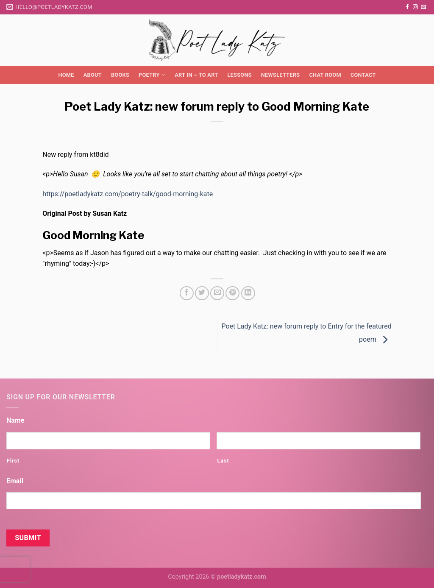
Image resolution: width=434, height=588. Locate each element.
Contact (363, 75)
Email (14, 481)
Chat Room (325, 75)
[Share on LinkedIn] (248, 293)
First (13, 460)
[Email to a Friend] (217, 293)
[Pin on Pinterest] (232, 293)
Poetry (152, 75)
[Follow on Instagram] (415, 7)
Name (15, 420)
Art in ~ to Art (196, 75)
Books (120, 75)
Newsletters (280, 75)
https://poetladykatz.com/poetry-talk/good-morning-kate (127, 194)
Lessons (239, 75)
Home (66, 75)
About (92, 75)
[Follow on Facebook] (407, 7)
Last (223, 460)
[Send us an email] (423, 7)
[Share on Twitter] (202, 293)
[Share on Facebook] (187, 293)
